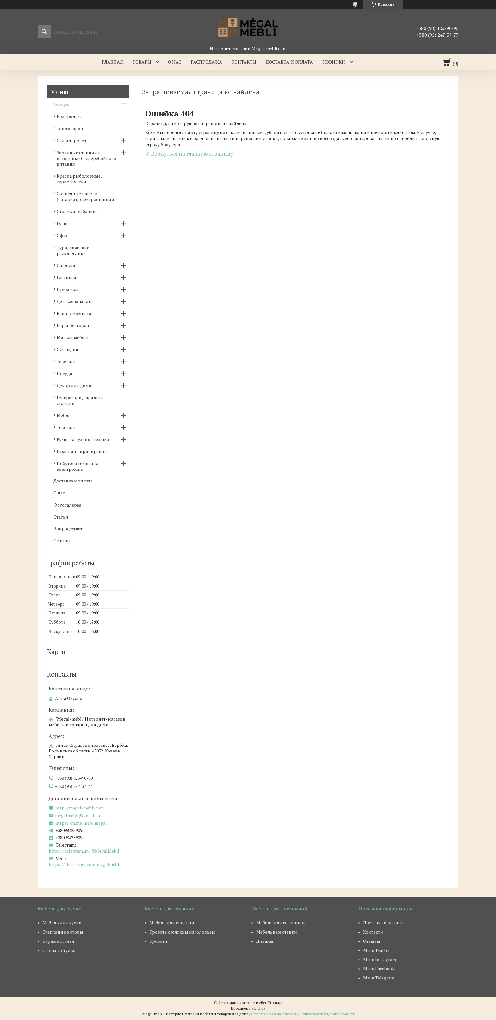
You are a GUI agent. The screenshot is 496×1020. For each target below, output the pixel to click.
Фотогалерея (67, 505)
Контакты (244, 62)
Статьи (60, 517)
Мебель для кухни (62, 923)
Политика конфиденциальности (327, 1013)
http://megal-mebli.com (79, 808)
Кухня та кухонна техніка (83, 439)
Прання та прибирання (82, 451)
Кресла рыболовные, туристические (79, 179)
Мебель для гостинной (281, 923)
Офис (62, 235)
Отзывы (62, 541)
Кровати (158, 941)
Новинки (333, 62)
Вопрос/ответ (68, 529)
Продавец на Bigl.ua (248, 1008)
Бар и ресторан (73, 325)
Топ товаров (70, 128)
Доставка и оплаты (383, 923)
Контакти (373, 932)
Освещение (69, 349)
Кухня (63, 223)
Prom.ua (275, 1002)
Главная (112, 62)
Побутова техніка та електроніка (77, 466)
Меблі (63, 415)
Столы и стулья (59, 950)
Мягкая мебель (73, 337)
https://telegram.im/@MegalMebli (84, 851)
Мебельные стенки (276, 932)
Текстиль (67, 361)
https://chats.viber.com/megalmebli (84, 864)
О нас (174, 62)
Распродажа (206, 62)
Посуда (64, 373)
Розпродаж (69, 116)
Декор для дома (74, 385)
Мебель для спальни (171, 923)
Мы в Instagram (379, 959)
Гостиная (66, 277)
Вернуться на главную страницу (192, 153)
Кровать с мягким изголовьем (182, 932)
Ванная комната (74, 313)
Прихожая (68, 289)
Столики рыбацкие (77, 211)
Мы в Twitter (376, 950)
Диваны (264, 941)
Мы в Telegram (378, 978)
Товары (142, 62)
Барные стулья (58, 941)
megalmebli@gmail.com (79, 816)
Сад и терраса (71, 140)
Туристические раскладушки (73, 250)
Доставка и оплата (289, 62)
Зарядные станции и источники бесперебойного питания (86, 158)
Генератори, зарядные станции (81, 400)
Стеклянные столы (62, 932)
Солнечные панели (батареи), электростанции (85, 196)
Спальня (66, 265)
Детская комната (75, 301)
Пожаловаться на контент (273, 1013)
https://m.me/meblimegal (81, 823)
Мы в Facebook (378, 969)
